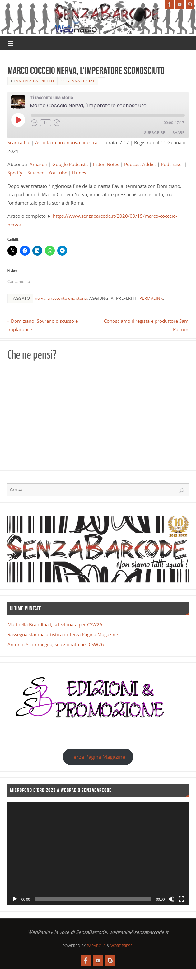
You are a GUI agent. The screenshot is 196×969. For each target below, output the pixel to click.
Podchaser (172, 164)
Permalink (151, 298)
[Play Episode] (18, 120)
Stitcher (35, 172)
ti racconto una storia (67, 298)
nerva (40, 298)
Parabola (96, 945)
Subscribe (154, 132)
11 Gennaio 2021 (78, 81)
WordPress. (121, 945)
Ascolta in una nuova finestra (66, 142)
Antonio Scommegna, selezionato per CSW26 (55, 644)
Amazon (38, 164)
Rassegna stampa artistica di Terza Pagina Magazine (62, 634)
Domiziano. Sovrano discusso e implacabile (42, 325)
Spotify (14, 172)
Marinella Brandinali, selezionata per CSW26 (54, 624)
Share (178, 132)
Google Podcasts (70, 164)
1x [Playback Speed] (46, 123)
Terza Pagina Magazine (98, 756)
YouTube (58, 172)
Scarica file (18, 142)
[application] (98, 853)
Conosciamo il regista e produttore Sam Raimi (146, 325)
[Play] (15, 899)
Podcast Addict (140, 164)
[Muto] (171, 899)
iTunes (79, 172)
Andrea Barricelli (35, 81)
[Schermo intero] (181, 899)
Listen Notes (106, 164)
